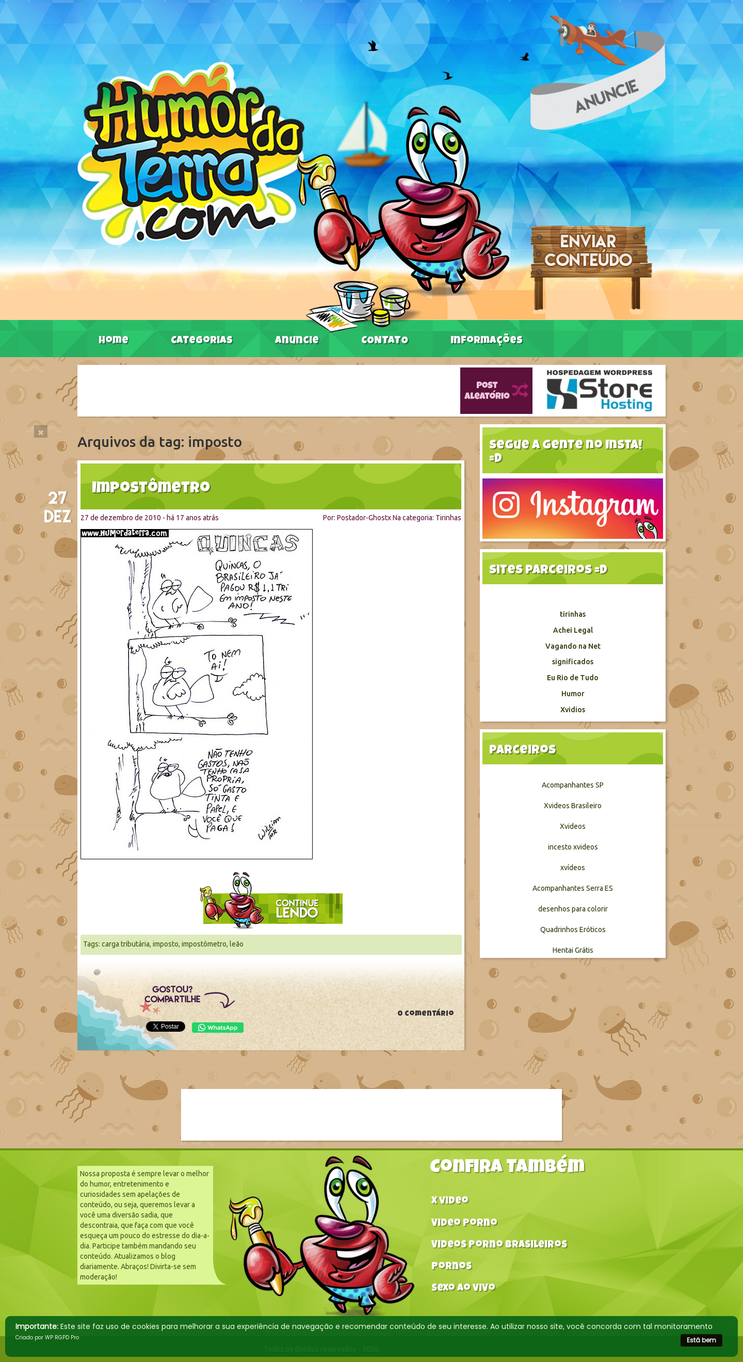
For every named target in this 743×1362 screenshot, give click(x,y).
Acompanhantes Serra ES (572, 888)
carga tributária (126, 944)
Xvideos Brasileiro (573, 806)
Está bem (701, 1340)
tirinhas (573, 614)
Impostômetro (151, 489)
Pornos (451, 1267)
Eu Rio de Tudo (573, 678)
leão (237, 944)
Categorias (202, 341)
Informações (486, 341)
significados (572, 662)
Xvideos (573, 826)
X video (450, 1202)
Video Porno (464, 1224)
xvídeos (572, 867)
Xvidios (572, 710)
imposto (166, 944)
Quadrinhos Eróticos (573, 929)
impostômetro (204, 944)
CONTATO (384, 341)
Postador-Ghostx (364, 518)
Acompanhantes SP (573, 785)
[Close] (40, 431)
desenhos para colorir (573, 909)
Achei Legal (573, 630)
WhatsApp (218, 1027)
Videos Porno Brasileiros (499, 1246)
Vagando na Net (573, 646)
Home (113, 341)
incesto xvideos (573, 847)
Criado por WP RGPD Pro (47, 1337)
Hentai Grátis (573, 950)
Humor (573, 694)
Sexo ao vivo (463, 1289)
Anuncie (297, 341)
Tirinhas (448, 518)
